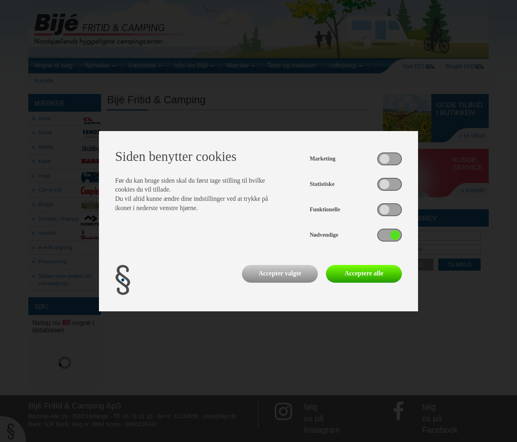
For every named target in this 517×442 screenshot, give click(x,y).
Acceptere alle (364, 273)
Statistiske (322, 184)
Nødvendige (324, 235)
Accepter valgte (279, 273)
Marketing (323, 159)
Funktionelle (325, 209)
